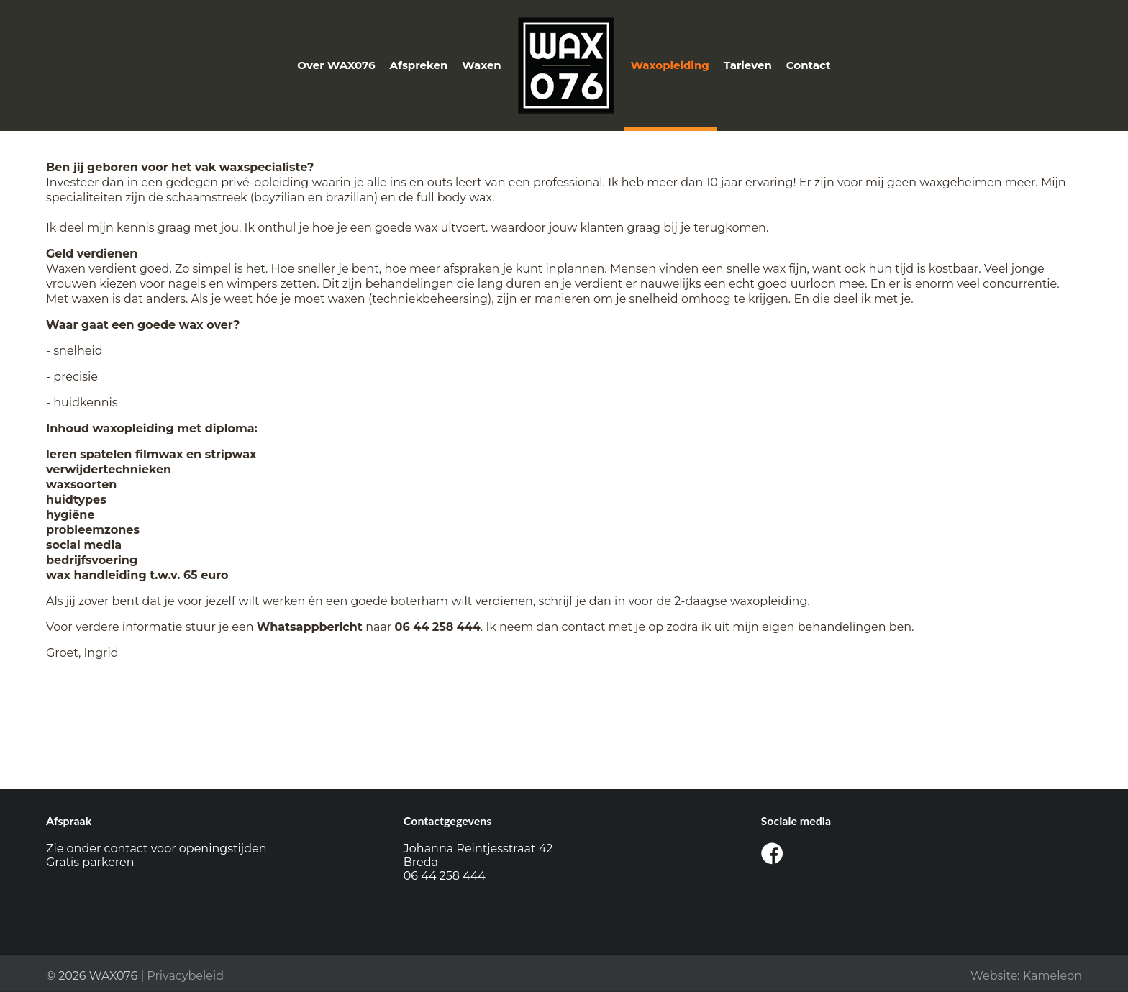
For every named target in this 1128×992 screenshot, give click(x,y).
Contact (808, 65)
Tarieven (748, 65)
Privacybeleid (185, 976)
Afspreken (419, 65)
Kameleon (1052, 976)
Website (993, 976)
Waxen (481, 65)
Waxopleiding (670, 65)
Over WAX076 (336, 65)
